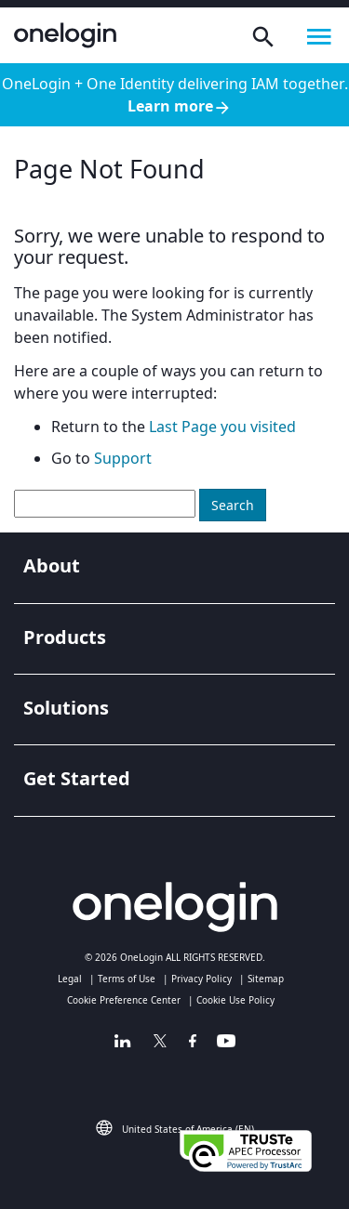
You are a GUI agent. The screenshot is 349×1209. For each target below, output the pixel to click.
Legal (70, 978)
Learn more (180, 106)
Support (123, 458)
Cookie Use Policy (235, 999)
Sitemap (266, 978)
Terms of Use (126, 978)
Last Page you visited (222, 426)
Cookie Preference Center (124, 999)
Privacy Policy (201, 978)
